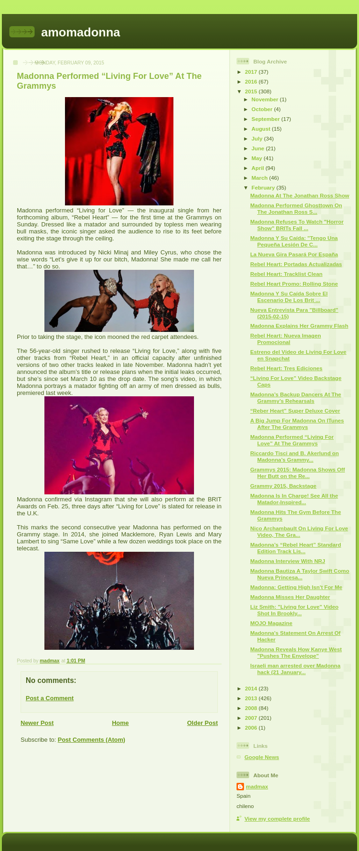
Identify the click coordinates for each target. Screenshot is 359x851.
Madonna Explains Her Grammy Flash (299, 326)
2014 (251, 688)
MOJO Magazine (271, 623)
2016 (251, 81)
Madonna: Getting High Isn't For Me (296, 587)
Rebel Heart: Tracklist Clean (286, 274)
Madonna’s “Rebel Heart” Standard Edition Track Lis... (295, 548)
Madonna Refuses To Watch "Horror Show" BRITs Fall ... (297, 224)
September (266, 119)
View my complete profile (277, 819)
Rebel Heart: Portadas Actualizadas (296, 264)
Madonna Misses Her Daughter (290, 597)
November (265, 99)
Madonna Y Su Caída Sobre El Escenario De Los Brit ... (289, 296)
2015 (251, 91)
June (258, 148)
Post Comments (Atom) (91, 739)
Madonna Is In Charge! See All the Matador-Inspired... (294, 498)
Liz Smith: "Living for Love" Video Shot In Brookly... (294, 610)
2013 (251, 698)
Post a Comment (50, 698)
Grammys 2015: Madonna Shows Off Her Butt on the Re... (297, 472)
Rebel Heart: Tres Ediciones (286, 368)
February (263, 187)
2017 (251, 72)
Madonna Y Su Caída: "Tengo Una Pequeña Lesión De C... (293, 241)
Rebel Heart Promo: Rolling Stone (294, 284)
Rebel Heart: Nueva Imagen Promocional (285, 338)
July (257, 138)
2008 (251, 708)
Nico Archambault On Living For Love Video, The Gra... (299, 531)
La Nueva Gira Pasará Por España (294, 254)
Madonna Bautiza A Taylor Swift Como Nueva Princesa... (299, 574)
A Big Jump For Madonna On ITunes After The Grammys (297, 423)
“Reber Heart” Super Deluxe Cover (295, 411)
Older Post (202, 722)
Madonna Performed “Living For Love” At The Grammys (292, 440)
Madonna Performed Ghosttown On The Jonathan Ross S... (296, 208)
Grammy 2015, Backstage (283, 486)
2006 (251, 727)
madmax (257, 786)
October (262, 109)
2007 (251, 718)
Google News (261, 757)
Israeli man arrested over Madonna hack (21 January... (295, 668)
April (258, 168)
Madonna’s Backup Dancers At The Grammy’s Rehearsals (295, 397)
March (260, 178)
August (261, 129)
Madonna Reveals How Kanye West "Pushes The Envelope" (296, 652)
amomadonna (80, 32)
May (257, 158)
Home (120, 722)
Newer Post (37, 722)
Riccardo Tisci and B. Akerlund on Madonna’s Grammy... (294, 456)
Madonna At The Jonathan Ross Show (299, 195)
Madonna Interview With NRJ (287, 561)
